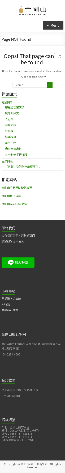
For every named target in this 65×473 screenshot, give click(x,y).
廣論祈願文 (12, 113)
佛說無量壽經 (13, 149)
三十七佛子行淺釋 (16, 154)
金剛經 (9, 131)
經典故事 (10, 137)
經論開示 (7, 102)
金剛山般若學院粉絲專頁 (17, 187)
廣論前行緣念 (10, 310)
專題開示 (7, 161)
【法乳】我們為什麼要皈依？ (23, 166)
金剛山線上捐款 (11, 196)
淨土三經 (10, 143)
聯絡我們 (29, 235)
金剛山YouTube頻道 (14, 204)
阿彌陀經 (10, 125)
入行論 (9, 119)
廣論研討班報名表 (13, 241)
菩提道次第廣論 (14, 107)
